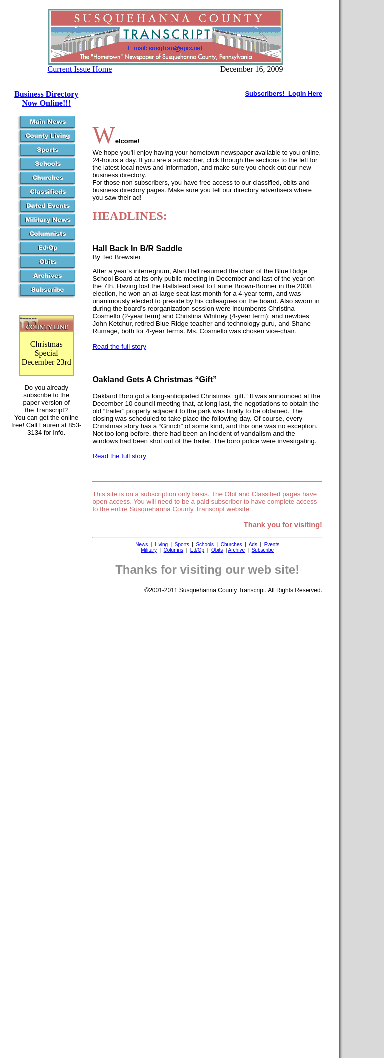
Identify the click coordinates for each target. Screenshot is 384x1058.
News (142, 544)
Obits (217, 550)
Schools (205, 544)
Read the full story (119, 346)
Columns (174, 550)
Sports (182, 544)
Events (272, 544)
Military (149, 550)
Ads (253, 544)
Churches (231, 544)
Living (161, 544)
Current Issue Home (80, 69)
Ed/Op (197, 550)
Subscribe (263, 550)
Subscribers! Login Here (283, 93)
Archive (236, 550)
